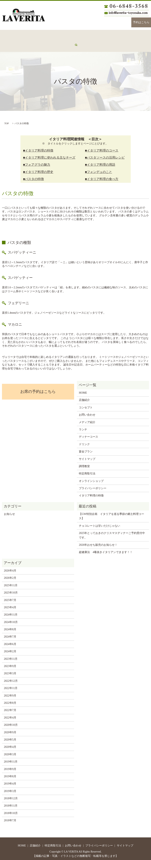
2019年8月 (10, 774)
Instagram (123, 22)
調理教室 (84, 463)
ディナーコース (91, 34)
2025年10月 (11, 590)
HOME (6, 34)
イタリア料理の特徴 (91, 493)
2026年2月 (10, 575)
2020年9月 (10, 730)
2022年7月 (10, 707)
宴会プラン (128, 34)
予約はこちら (141, 22)
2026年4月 (10, 568)
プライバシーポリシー (92, 485)
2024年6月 (10, 641)
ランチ (73, 34)
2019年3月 (10, 788)
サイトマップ (87, 456)
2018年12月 (11, 796)
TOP (6, 121)
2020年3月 (10, 752)
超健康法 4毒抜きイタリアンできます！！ (106, 549)
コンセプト (37, 34)
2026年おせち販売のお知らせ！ (98, 542)
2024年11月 (10, 612)
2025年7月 (10, 597)
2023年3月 (10, 671)
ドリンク (111, 34)
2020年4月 (10, 744)
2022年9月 (10, 693)
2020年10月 (11, 722)
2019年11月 (10, 759)
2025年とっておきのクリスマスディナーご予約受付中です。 (112, 533)
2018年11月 (10, 803)
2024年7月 (10, 634)
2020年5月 (10, 737)
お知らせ (9, 511)
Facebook (111, 22)
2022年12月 (11, 678)
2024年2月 (10, 649)
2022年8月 (10, 700)
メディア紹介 (10, 44)
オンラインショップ (91, 478)
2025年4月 (10, 605)
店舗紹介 (20, 34)
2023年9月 (10, 663)
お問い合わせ (56, 34)
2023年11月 (10, 656)
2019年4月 (10, 781)
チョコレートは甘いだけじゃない (99, 523)
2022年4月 (10, 715)
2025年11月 (10, 583)
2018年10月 (11, 810)
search (26, 45)
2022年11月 (10, 685)
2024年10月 (11, 619)
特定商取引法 (87, 471)
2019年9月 (10, 766)
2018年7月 (10, 818)
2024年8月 (10, 627)
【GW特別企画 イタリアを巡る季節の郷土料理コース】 (111, 513)
